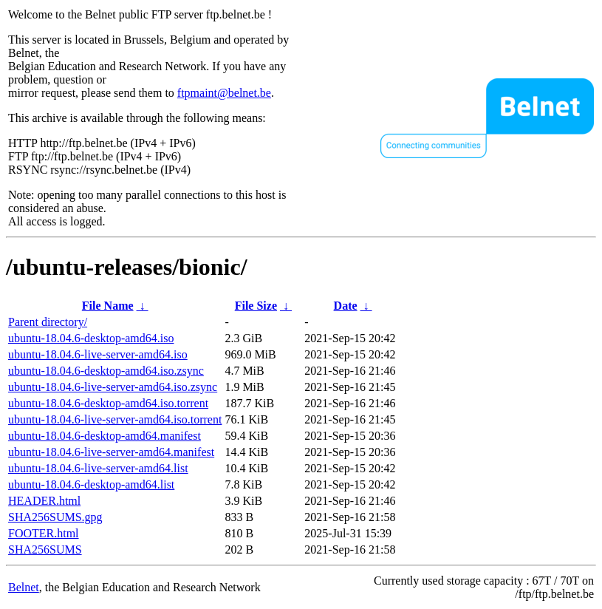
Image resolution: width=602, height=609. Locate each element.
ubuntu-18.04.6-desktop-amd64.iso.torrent (108, 403)
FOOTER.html (43, 533)
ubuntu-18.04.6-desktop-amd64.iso (91, 338)
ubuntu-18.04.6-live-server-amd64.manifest (111, 452)
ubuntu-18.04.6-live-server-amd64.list (98, 468)
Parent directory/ (47, 322)
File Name (108, 305)
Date (346, 305)
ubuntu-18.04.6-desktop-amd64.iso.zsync (106, 370)
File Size (256, 305)
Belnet (23, 587)
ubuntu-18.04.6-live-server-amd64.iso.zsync (112, 387)
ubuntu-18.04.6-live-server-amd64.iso (98, 354)
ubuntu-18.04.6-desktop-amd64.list (91, 484)
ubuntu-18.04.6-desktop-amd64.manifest (104, 435)
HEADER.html (44, 500)
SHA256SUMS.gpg (55, 517)
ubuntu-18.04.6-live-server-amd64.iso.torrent (115, 419)
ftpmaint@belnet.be (224, 92)
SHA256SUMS (45, 549)
